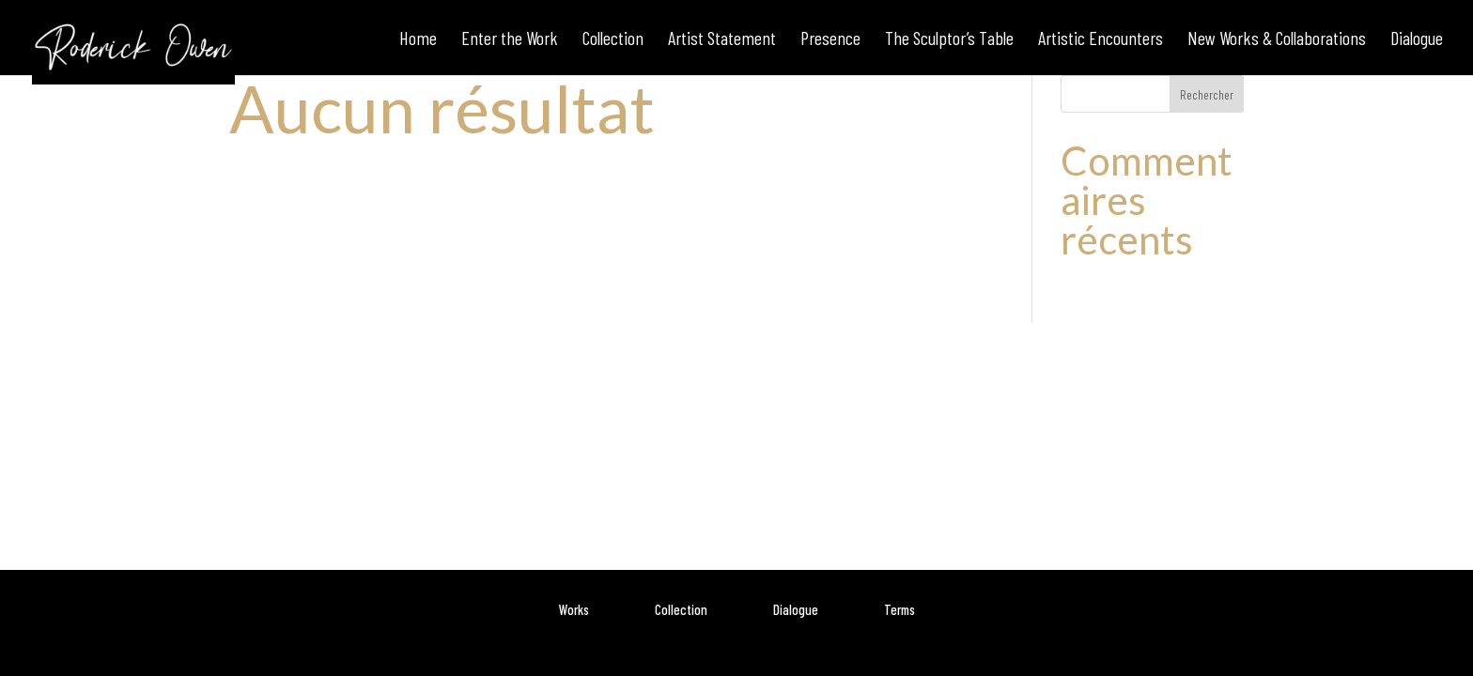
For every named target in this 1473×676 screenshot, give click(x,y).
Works (574, 609)
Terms (899, 609)
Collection (681, 609)
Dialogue (795, 609)
